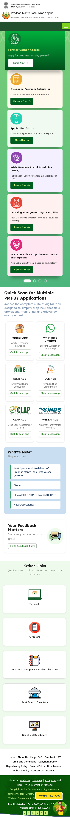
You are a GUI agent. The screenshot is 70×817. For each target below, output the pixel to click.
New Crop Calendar (24, 504)
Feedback (50, 757)
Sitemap (50, 770)
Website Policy (21, 770)
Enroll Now (18, 63)
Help (33, 757)
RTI (59, 757)
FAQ (40, 757)
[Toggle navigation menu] (66, 26)
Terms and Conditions (23, 761)
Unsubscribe (54, 766)
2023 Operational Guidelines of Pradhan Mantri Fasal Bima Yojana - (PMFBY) (33, 472)
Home (12, 757)
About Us (23, 757)
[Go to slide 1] (27, 280)
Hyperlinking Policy (17, 766)
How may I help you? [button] (49, 796)
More (20, 784)
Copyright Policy (47, 761)
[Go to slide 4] (45, 280)
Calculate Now (20, 101)
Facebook (25, 780)
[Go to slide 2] (34, 280)
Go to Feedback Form (22, 546)
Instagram (50, 780)
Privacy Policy (37, 766)
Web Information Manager (39, 784)
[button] (19, 340)
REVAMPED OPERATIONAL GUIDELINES (35, 495)
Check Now (20, 140)
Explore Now (20, 185)
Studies (18, 485)
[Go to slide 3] (39, 280)
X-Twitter (37, 780)
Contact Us (37, 770)
